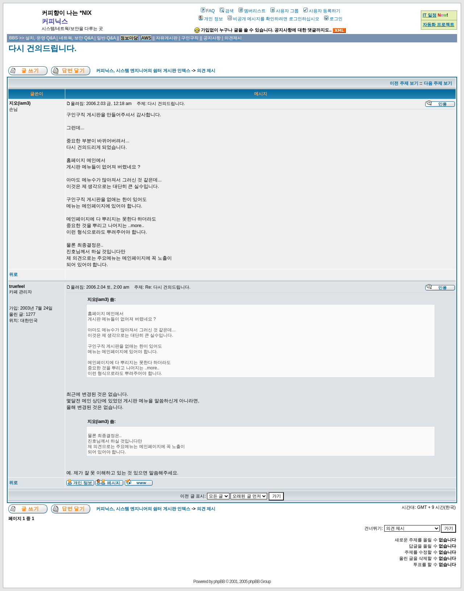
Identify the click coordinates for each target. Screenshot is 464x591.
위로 (13, 274)
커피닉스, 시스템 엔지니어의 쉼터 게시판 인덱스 (143, 70)
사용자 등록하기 (321, 10)
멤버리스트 (252, 10)
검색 (227, 10)
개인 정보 (211, 18)
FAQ (208, 10)
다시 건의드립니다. (42, 48)
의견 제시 (206, 70)
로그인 (333, 18)
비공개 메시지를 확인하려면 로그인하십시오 (273, 18)
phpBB (219, 581)
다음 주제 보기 (438, 83)
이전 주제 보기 (404, 83)
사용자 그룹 (284, 10)
